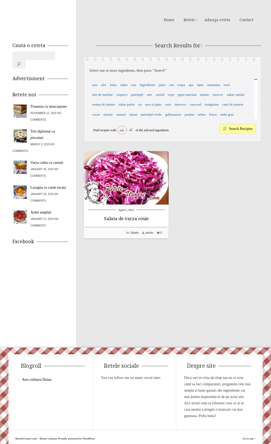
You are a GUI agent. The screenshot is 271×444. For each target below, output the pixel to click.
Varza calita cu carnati (46, 154)
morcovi (180, 104)
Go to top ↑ (249, 430)
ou (140, 104)
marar (133, 114)
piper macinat (187, 95)
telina (202, 114)
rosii (227, 85)
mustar (108, 114)
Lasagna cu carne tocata (48, 179)
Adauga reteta (217, 20)
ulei (103, 85)
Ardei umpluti (40, 204)
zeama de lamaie (103, 104)
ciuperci (122, 95)
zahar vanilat (236, 95)
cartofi (159, 95)
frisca (213, 114)
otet (149, 95)
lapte (200, 85)
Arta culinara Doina (36, 371)
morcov (218, 95)
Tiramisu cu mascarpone (48, 98)
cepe (171, 95)
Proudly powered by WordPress (76, 430)
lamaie (204, 95)
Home (169, 20)
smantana (213, 85)
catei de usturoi (232, 104)
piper (162, 85)
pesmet (190, 114)
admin (149, 232)
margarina (212, 104)
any (122, 130)
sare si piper (153, 104)
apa (191, 85)
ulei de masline (102, 95)
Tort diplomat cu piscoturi (42, 126)
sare (95, 85)
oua (133, 85)
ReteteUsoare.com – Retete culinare (50, 19)
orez (168, 104)
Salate (134, 232)
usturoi (121, 114)
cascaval (195, 104)
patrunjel (137, 95)
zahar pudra (127, 104)
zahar (124, 85)
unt (171, 85)
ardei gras (227, 114)
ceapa (181, 85)
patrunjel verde (151, 114)
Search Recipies (241, 129)
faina (113, 85)
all (130, 130)
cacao (96, 114)
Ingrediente (147, 85)
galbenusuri (173, 114)
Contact (246, 20)
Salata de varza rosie (126, 218)
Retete (189, 20)
